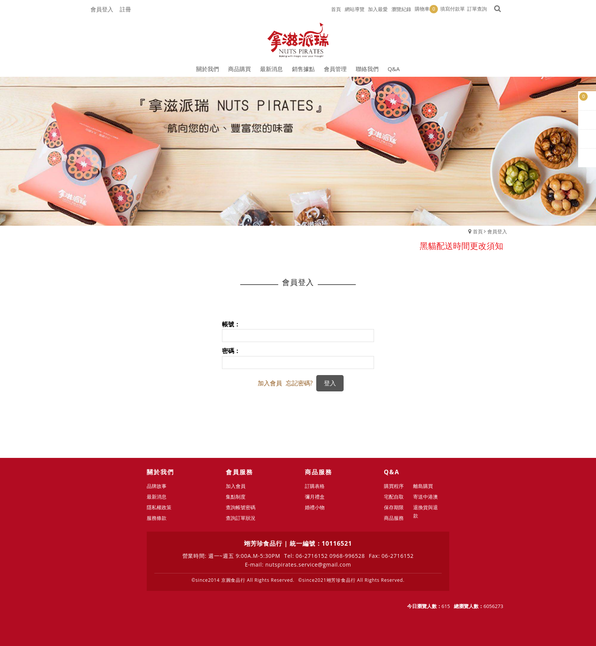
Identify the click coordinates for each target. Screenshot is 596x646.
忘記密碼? (299, 383)
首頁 (478, 231)
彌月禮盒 (318, 496)
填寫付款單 (452, 8)
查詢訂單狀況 (243, 518)
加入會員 (270, 383)
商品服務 (397, 518)
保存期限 (397, 507)
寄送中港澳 (426, 496)
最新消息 (160, 496)
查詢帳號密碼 (243, 507)
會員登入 (101, 9)
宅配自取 (397, 496)
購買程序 (397, 486)
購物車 (426, 9)
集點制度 (239, 496)
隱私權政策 (162, 507)
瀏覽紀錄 (401, 9)
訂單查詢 (477, 8)
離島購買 (423, 486)
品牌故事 (160, 486)
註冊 (125, 9)
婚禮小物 (318, 507)
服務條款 (160, 518)
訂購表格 (318, 486)
